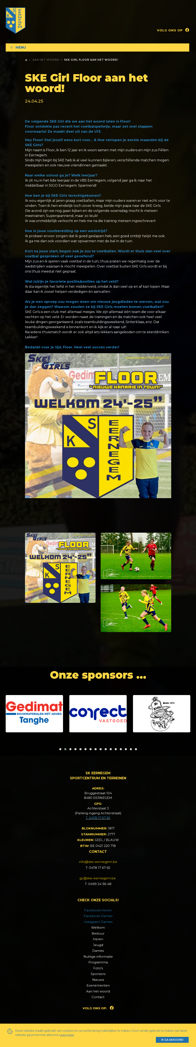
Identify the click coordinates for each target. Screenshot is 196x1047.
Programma (98, 962)
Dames (98, 951)
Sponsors (98, 974)
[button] (60, 749)
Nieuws (98, 980)
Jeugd (98, 945)
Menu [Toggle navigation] (18, 47)
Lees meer (66, 1034)
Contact (98, 997)
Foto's (98, 968)
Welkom (98, 927)
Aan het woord (46, 59)
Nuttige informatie (98, 957)
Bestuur (98, 933)
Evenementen (98, 985)
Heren (98, 939)
